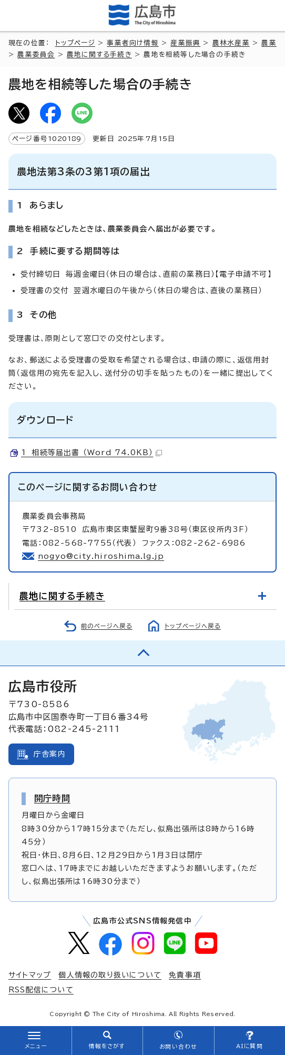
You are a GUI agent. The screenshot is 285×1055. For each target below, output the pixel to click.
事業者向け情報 (132, 42)
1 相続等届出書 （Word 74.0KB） (91, 452)
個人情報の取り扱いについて (109, 975)
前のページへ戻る (107, 626)
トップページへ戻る (193, 626)
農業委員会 (36, 54)
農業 (268, 42)
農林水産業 (231, 42)
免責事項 (185, 975)
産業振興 (185, 42)
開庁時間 (52, 798)
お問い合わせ (178, 1046)
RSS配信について (41, 989)
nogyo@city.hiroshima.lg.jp (101, 556)
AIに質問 (249, 1046)
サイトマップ (29, 975)
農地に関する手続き (99, 54)
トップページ (75, 42)
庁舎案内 (50, 754)
